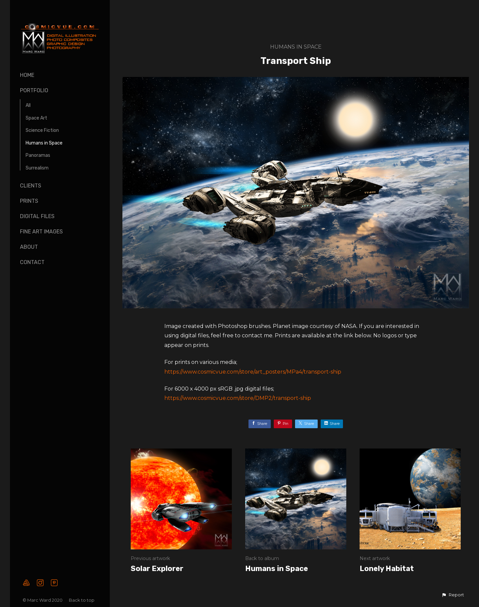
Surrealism (37, 168)
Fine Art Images (41, 231)
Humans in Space (44, 143)
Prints (29, 201)
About (29, 247)
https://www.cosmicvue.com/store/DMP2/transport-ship (237, 398)
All (28, 105)
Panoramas (38, 155)
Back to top (82, 600)
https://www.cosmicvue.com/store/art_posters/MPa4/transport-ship (252, 372)
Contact (32, 262)
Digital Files (37, 216)
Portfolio (34, 90)
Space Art (36, 118)
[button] (453, 595)
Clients (30, 185)
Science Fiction (42, 130)
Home (27, 75)
